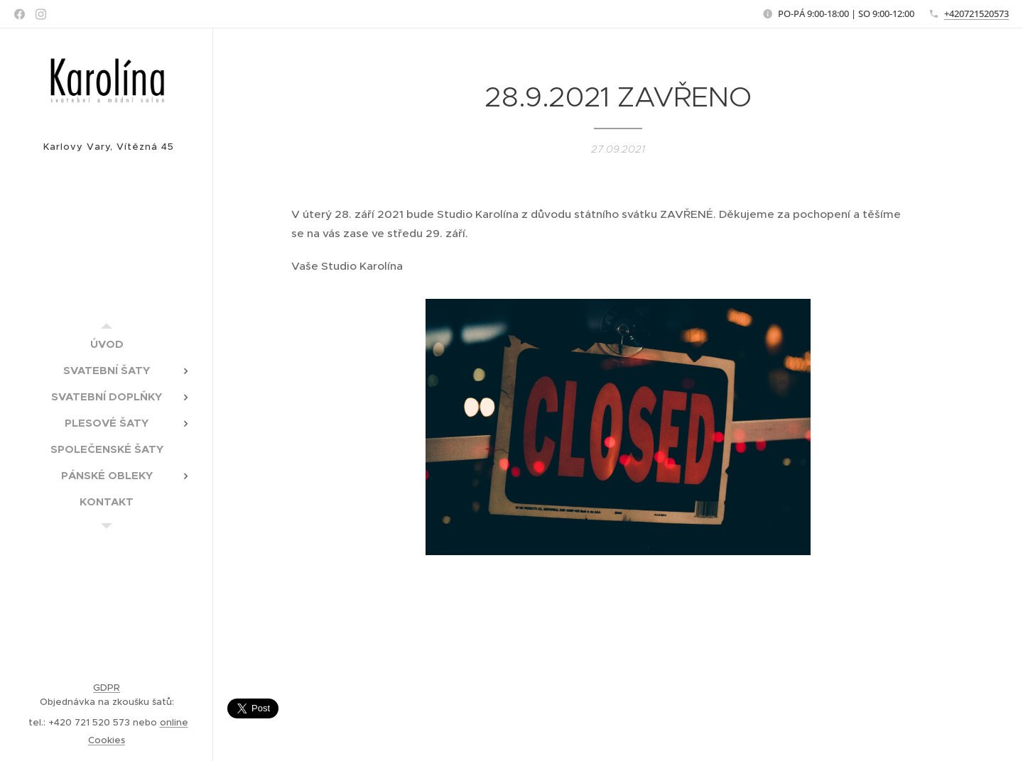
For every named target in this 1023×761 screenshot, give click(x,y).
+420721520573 (976, 13)
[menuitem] (106, 344)
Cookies (106, 740)
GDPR (106, 687)
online (174, 722)
